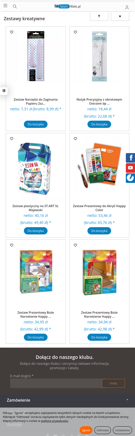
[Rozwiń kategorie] (5, 5)
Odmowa (103, 430)
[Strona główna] (67, 5)
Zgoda (86, 430)
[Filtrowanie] (99, 16)
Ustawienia (122, 430)
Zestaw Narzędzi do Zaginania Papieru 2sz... (36, 101)
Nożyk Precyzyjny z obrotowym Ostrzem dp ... (99, 101)
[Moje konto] (127, 6)
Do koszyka (36, 124)
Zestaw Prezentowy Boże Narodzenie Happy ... (35, 314)
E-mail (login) (20, 376)
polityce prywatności (54, 421)
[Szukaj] (15, 5)
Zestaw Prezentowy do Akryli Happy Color (99, 208)
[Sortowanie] (120, 16)
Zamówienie (67, 400)
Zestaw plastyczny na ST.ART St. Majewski (35, 208)
